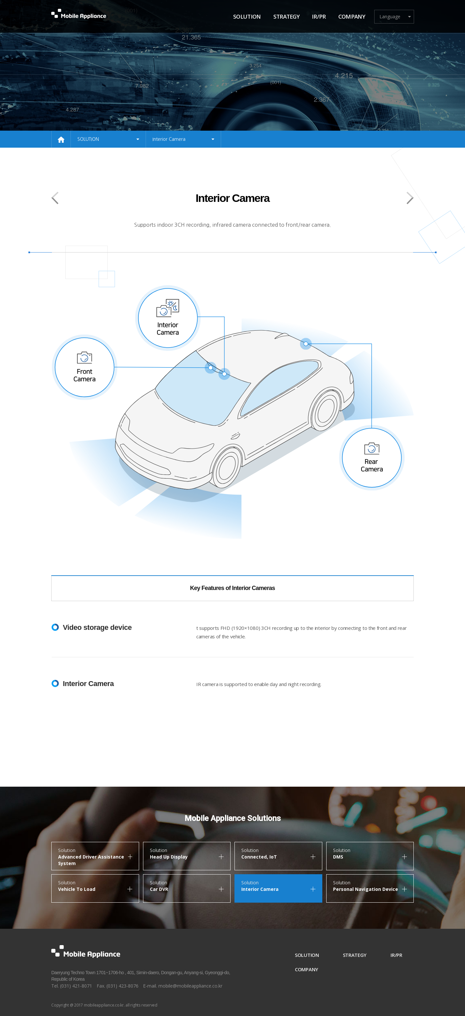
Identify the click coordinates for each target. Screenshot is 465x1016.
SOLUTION (306, 955)
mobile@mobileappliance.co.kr (190, 986)
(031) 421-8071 (76, 986)
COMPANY (306, 969)
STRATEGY (354, 955)
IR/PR (396, 955)
